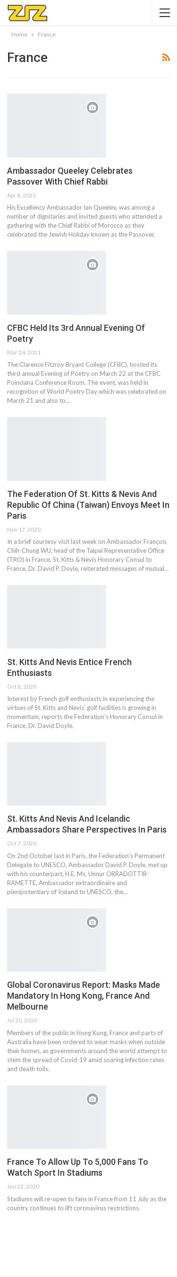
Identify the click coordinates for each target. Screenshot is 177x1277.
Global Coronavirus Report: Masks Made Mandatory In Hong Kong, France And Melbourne (83, 995)
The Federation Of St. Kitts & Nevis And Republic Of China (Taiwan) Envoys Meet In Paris (88, 505)
